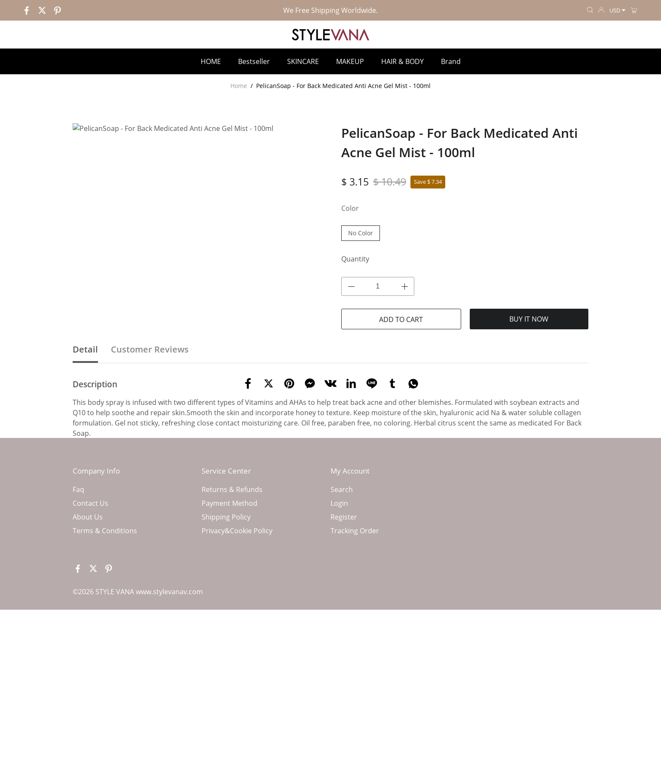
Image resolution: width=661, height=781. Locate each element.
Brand (451, 61)
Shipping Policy (226, 642)
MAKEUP (350, 61)
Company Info (96, 596)
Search (341, 615)
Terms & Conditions (105, 656)
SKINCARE (303, 61)
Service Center (226, 596)
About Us (88, 642)
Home (238, 86)
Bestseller (254, 61)
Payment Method (229, 628)
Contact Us (90, 628)
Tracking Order (354, 656)
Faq (78, 615)
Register (343, 642)
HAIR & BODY (402, 61)
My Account (350, 596)
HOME (211, 61)
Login (339, 628)
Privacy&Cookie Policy (237, 656)
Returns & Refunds (232, 615)
